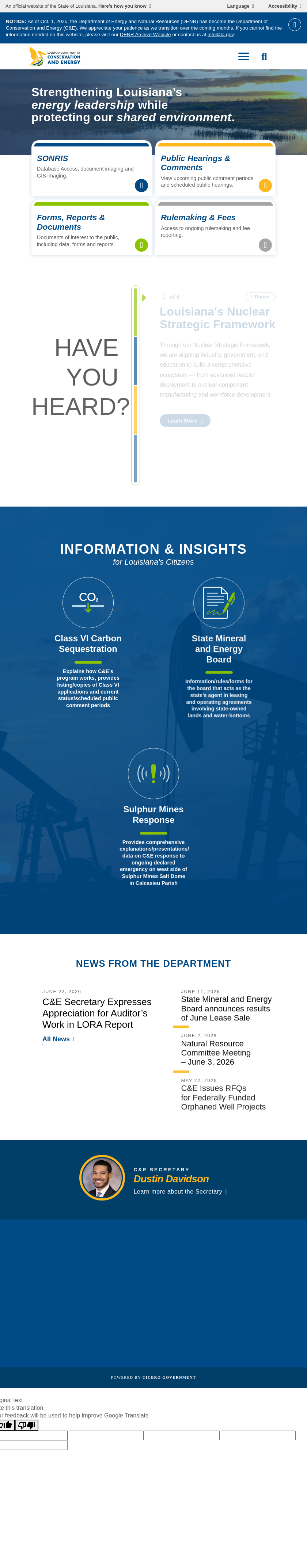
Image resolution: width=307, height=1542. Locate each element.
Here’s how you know (122, 6)
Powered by (153, 1377)
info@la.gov (221, 34)
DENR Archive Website (145, 34)
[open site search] (264, 56)
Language (238, 6)
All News (56, 1043)
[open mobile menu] (244, 56)
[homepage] (54, 56)
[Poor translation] (26, 1425)
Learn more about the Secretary (178, 1196)
